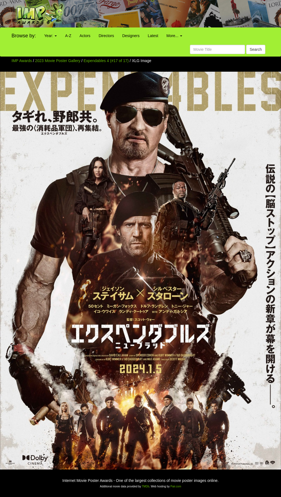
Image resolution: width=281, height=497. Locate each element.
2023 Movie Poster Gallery (57, 60)
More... (174, 35)
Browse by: (24, 35)
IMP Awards (22, 60)
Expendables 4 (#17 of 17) (106, 60)
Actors (85, 35)
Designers (130, 35)
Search (256, 49)
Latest (153, 35)
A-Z (68, 35)
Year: (50, 35)
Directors (106, 35)
